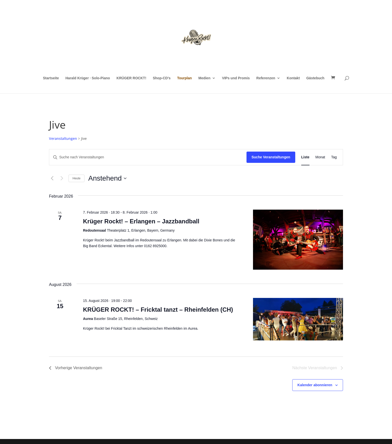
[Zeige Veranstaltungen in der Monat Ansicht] (320, 157)
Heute (76, 178)
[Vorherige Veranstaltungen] (52, 178)
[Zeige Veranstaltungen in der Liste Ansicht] (305, 157)
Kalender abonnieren (315, 385)
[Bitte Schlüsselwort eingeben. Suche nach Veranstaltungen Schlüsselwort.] (147, 157)
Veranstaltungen (63, 138)
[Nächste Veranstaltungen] (62, 178)
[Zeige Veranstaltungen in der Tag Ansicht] (334, 157)
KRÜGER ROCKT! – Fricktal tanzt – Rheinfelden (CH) (158, 309)
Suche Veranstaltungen (271, 157)
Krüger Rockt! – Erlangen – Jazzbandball (141, 221)
